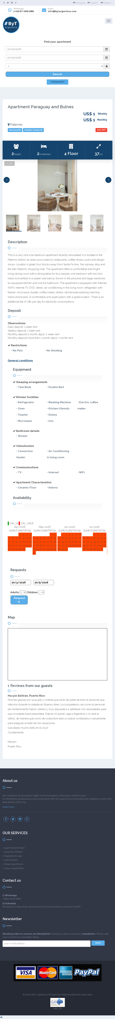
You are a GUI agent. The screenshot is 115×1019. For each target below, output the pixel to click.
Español (106, 3)
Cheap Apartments (13, 864)
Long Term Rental (13, 852)
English (92, 3)
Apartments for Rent (14, 848)
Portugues (79, 3)
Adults (14, 592)
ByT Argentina (39, 994)
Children (32, 592)
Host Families (10, 860)
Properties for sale (13, 856)
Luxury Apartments (14, 868)
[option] (57, 185)
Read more (8, 807)
